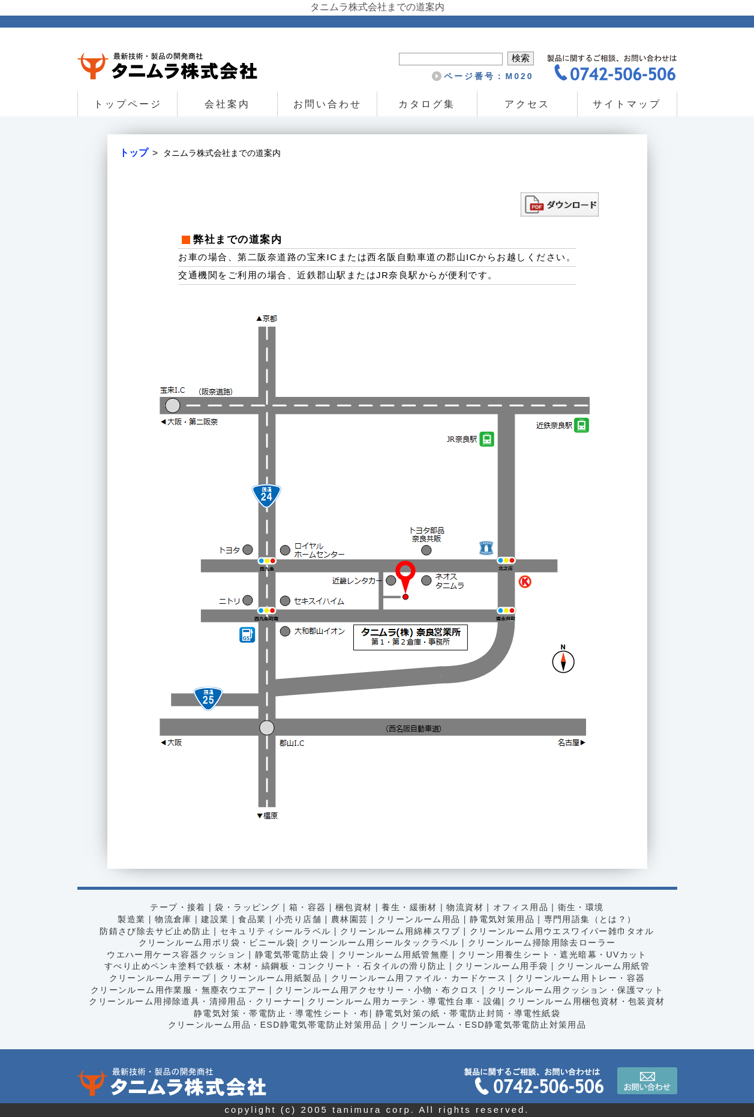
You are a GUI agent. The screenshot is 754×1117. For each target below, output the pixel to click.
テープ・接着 (177, 907)
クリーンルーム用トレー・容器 (580, 978)
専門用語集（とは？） (590, 919)
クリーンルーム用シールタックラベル (380, 942)
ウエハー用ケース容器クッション (176, 954)
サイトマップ (627, 104)
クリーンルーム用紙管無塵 (393, 954)
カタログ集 (427, 104)
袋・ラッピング (247, 907)
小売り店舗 (298, 919)
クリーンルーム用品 (419, 919)
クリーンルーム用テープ (160, 978)
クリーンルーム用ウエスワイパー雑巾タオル (562, 931)
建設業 (215, 919)
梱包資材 (354, 907)
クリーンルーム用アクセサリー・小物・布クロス (377, 990)
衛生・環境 (581, 907)
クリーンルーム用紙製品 (271, 978)
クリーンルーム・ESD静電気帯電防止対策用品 (489, 1024)
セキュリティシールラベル (275, 931)
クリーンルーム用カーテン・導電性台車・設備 (404, 1001)
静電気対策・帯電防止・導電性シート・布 (282, 1013)
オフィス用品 (520, 907)
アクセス (527, 104)
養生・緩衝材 (409, 907)
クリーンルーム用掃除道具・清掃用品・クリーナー (195, 1001)
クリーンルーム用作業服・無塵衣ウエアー (178, 990)
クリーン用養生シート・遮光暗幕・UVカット (552, 954)
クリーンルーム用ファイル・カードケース (419, 978)
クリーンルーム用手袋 (501, 966)
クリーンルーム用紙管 (603, 966)
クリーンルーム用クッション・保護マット (576, 990)
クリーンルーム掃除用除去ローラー (541, 942)
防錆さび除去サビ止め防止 (155, 931)
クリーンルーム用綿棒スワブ (400, 931)
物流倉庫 (173, 919)
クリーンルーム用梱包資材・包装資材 (586, 1001)
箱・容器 (307, 907)
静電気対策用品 (502, 919)
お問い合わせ (327, 104)
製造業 (131, 919)
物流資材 (464, 907)
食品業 (252, 919)
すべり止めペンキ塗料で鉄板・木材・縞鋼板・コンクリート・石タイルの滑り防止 (275, 966)
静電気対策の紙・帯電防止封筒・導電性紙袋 (468, 1013)
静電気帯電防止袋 (292, 954)
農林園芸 (349, 919)
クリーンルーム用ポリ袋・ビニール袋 (217, 942)
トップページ (127, 104)
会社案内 (227, 104)
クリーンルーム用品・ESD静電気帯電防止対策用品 (274, 1024)
